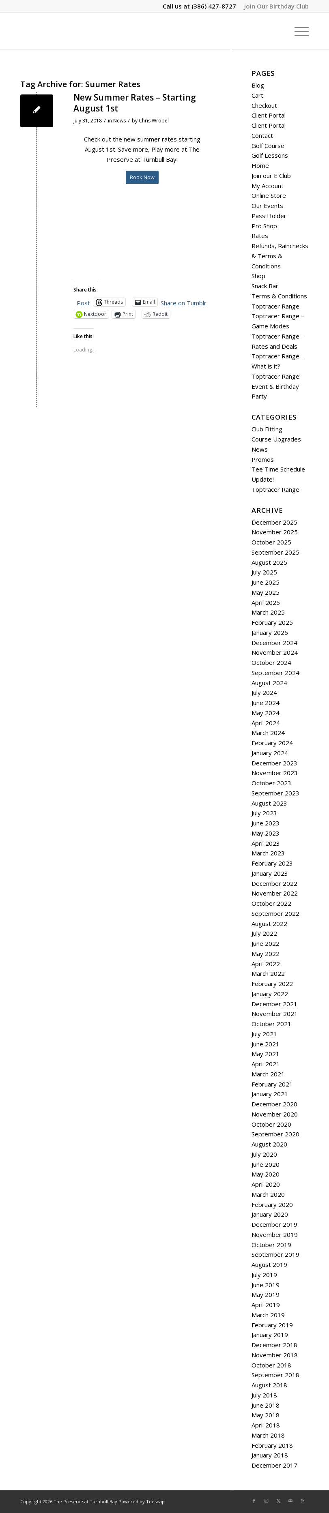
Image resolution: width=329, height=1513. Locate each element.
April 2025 (266, 602)
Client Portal (269, 115)
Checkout (264, 105)
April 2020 (266, 1184)
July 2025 (264, 572)
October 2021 (271, 1024)
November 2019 (275, 1234)
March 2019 (268, 1315)
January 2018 (270, 1455)
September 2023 (275, 793)
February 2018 (272, 1445)
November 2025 (275, 532)
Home (260, 165)
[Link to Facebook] (254, 1501)
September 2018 (275, 1375)
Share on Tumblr (183, 302)
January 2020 (270, 1214)
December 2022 (274, 883)
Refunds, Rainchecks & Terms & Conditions (280, 256)
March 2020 (268, 1194)
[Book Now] (142, 177)
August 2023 (269, 803)
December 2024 (274, 643)
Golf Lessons (270, 155)
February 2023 (272, 863)
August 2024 (269, 683)
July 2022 (264, 933)
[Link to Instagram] (266, 1501)
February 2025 (272, 622)
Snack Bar (265, 286)
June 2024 (266, 703)
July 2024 (264, 692)
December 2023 (274, 763)
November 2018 (275, 1355)
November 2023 (275, 773)
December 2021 (274, 1004)
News (119, 120)
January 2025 (270, 632)
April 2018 (266, 1425)
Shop (258, 276)
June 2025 (266, 582)
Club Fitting (267, 429)
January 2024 (270, 753)
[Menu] (297, 31)
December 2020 (274, 1104)
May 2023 (266, 833)
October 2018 (271, 1365)
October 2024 (271, 662)
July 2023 (264, 813)
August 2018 (269, 1385)
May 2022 (266, 953)
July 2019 (264, 1275)
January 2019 (270, 1335)
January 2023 (270, 873)
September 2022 (275, 913)
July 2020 (264, 1154)
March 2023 (268, 853)
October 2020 (271, 1124)
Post (83, 302)
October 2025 (271, 542)
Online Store (269, 195)
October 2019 (271, 1245)
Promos (263, 459)
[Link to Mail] (290, 1501)
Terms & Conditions (279, 296)
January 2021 (270, 1094)
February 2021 (272, 1084)
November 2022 (275, 893)
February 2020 (272, 1204)
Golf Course (268, 145)
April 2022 (266, 964)
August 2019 (269, 1264)
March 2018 (268, 1435)
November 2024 (275, 652)
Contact (262, 135)
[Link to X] (278, 1501)
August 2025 (269, 562)
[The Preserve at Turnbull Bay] (21, 31)
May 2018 (266, 1415)
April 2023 (266, 843)
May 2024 (266, 713)
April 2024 (266, 723)
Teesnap (155, 1501)
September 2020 (275, 1134)
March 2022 (268, 973)
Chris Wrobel (154, 120)
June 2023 (266, 823)
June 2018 (266, 1405)
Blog (258, 85)
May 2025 (266, 592)
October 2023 (271, 783)
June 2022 (266, 943)
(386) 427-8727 (213, 6)
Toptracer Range (275, 306)
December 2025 (274, 522)
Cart (257, 95)
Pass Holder (269, 216)
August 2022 (269, 923)
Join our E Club (271, 175)
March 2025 (268, 612)
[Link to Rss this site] (303, 1501)
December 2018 (274, 1345)
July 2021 (264, 1034)
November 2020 (275, 1114)
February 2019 (272, 1325)
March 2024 (268, 733)
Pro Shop (264, 226)
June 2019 (266, 1285)
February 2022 (272, 983)
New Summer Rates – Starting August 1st (134, 103)
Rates (260, 235)
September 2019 (275, 1254)
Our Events (267, 205)
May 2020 (266, 1174)
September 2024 (275, 673)
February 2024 (272, 743)
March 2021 (268, 1074)
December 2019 (274, 1224)
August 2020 (269, 1144)
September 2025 (275, 552)
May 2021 (266, 1054)
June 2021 (266, 1044)
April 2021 (266, 1064)
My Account (268, 186)
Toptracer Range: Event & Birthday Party (276, 386)
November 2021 (275, 1013)
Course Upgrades (276, 439)
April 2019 (266, 1305)
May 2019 (266, 1294)
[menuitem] (274, 6)
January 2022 (270, 994)
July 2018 (264, 1395)
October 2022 (271, 903)
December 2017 (274, 1465)
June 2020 (266, 1164)
